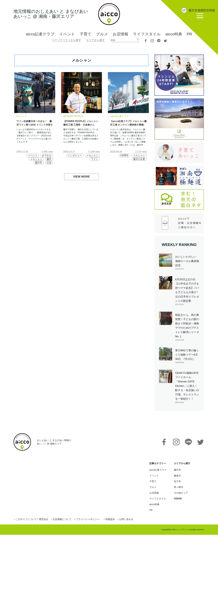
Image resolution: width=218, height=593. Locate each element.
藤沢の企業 (139, 159)
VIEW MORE (81, 176)
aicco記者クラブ (40, 34)
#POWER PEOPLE (73, 116)
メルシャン (36, 159)
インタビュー (75, 155)
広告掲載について (62, 520)
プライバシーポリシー (88, 520)
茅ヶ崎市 (178, 488)
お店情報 (120, 34)
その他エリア (181, 493)
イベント (67, 34)
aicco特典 (173, 34)
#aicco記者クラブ (119, 116)
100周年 (124, 155)
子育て (85, 34)
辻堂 (49, 162)
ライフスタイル (147, 34)
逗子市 (177, 482)
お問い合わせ (126, 520)
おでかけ (46, 155)
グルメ (102, 34)
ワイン (94, 159)
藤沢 (49, 159)
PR (189, 34)
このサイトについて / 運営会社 (32, 520)
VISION (178, 499)
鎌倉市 (177, 476)
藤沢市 (38, 162)
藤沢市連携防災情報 (202, 10)
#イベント (21, 116)
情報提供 (110, 520)
